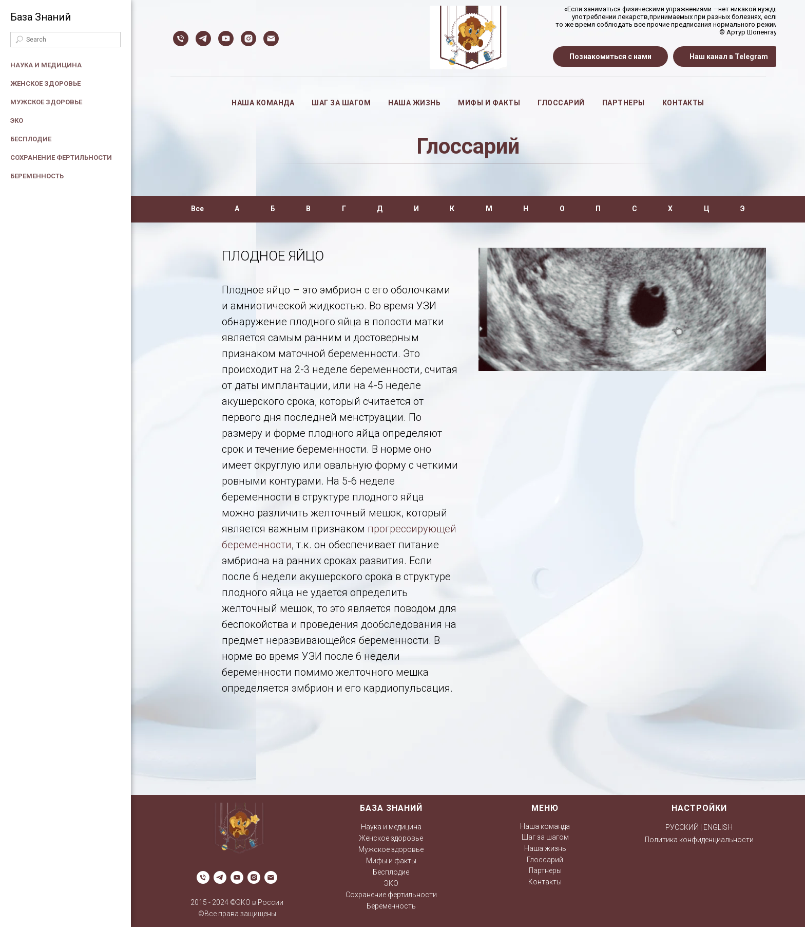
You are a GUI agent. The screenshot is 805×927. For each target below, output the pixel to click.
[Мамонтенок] (203, 38)
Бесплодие (30, 139)
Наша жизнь (414, 103)
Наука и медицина (46, 65)
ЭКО (16, 120)
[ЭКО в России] (226, 38)
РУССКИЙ (682, 827)
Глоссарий (561, 103)
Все (197, 209)
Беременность (37, 176)
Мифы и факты (489, 103)
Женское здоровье (45, 83)
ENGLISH (718, 827)
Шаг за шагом (341, 103)
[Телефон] (180, 38)
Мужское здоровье (46, 102)
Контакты (683, 103)
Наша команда (263, 103)
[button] (610, 56)
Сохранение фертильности (61, 157)
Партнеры (623, 103)
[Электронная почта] (271, 38)
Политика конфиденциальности (699, 840)
